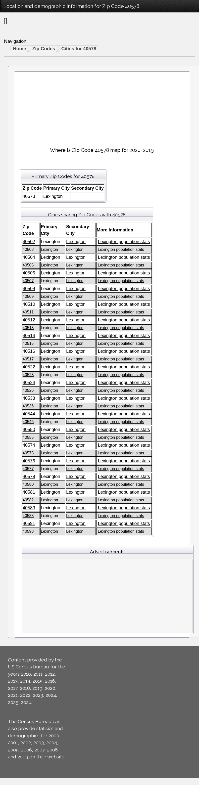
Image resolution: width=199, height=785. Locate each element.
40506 (29, 272)
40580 (28, 484)
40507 (28, 281)
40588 (28, 516)
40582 (28, 500)
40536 (28, 406)
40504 (29, 257)
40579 (29, 476)
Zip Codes (43, 48)
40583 (29, 507)
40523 (28, 375)
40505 (28, 265)
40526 (28, 390)
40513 (28, 328)
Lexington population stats (124, 241)
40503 (28, 249)
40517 (28, 359)
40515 (28, 343)
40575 (28, 453)
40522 (29, 366)
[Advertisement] (102, 107)
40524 (29, 382)
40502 (29, 241)
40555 (28, 437)
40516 (29, 351)
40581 (29, 492)
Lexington (53, 196)
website (55, 756)
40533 (29, 398)
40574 (29, 445)
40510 (29, 304)
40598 (28, 531)
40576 (29, 460)
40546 (28, 422)
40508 (29, 288)
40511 (28, 312)
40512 (29, 319)
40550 (29, 429)
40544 (29, 413)
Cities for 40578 (78, 48)
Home (19, 48)
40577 (28, 469)
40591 (29, 523)
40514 (29, 335)
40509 (28, 296)
